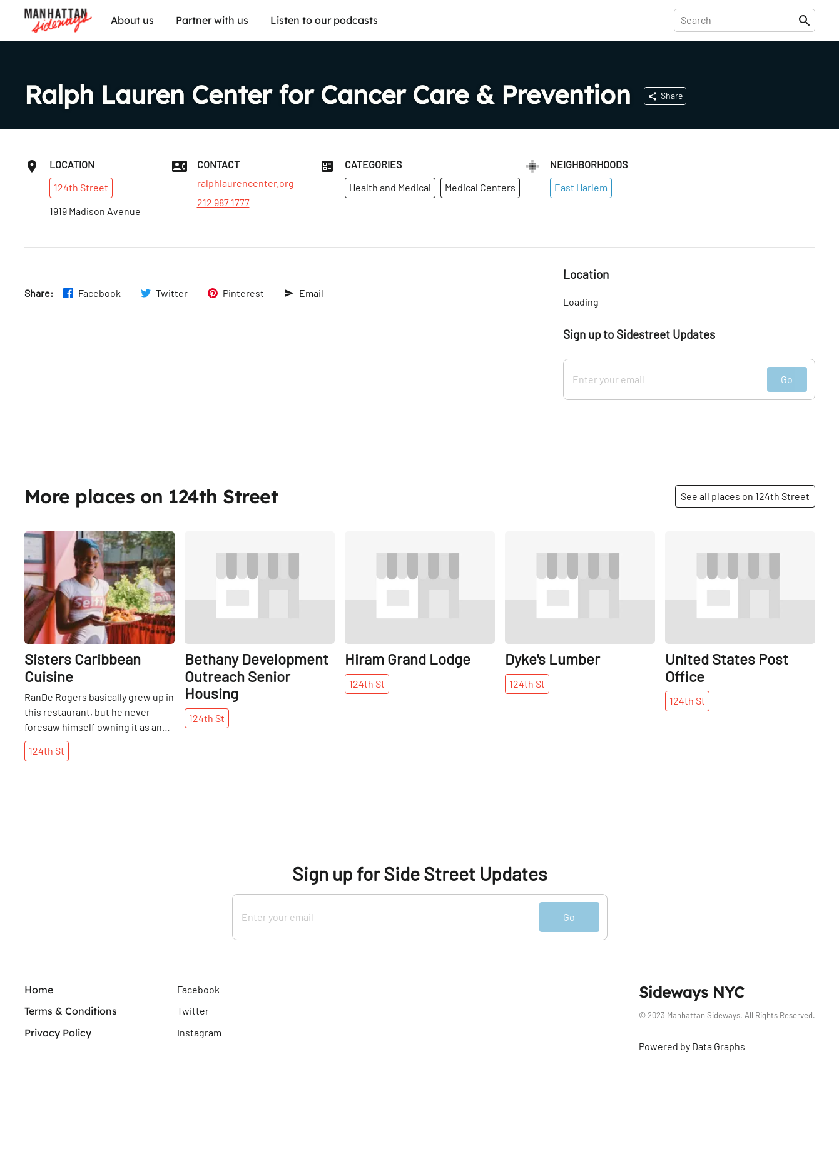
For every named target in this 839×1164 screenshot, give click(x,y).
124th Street (81, 187)
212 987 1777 (223, 202)
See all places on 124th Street (745, 496)
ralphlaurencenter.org (245, 183)
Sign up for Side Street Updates (419, 874)
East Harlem (581, 187)
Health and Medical (390, 187)
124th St (46, 750)
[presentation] (738, 20)
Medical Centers (480, 187)
